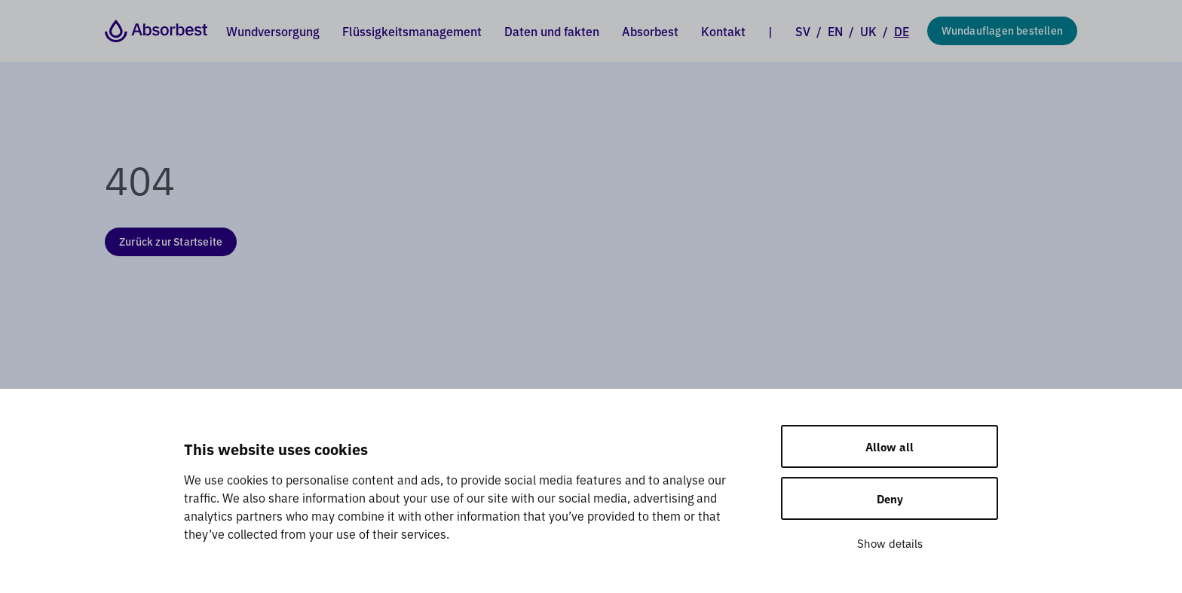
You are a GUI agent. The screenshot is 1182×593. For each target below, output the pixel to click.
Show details (890, 543)
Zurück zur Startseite (170, 241)
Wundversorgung (273, 31)
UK (868, 31)
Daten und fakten (551, 31)
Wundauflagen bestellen (1002, 30)
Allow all (889, 446)
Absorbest (650, 31)
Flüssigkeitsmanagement (412, 31)
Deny (890, 498)
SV (802, 31)
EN (835, 31)
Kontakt (723, 31)
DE (901, 31)
